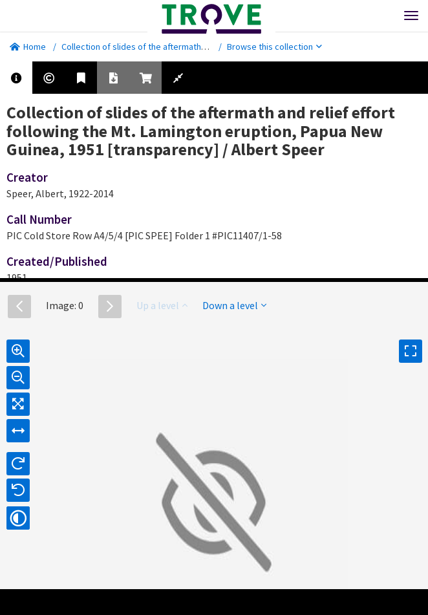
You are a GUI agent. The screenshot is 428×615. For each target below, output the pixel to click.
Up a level (161, 305)
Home (28, 46)
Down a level (234, 305)
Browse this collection (274, 46)
